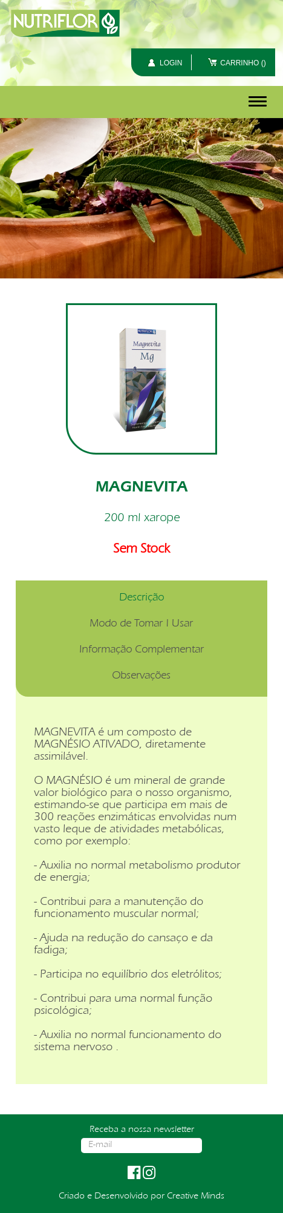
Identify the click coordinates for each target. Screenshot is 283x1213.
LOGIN (171, 63)
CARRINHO (242, 63)
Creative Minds (195, 1196)
